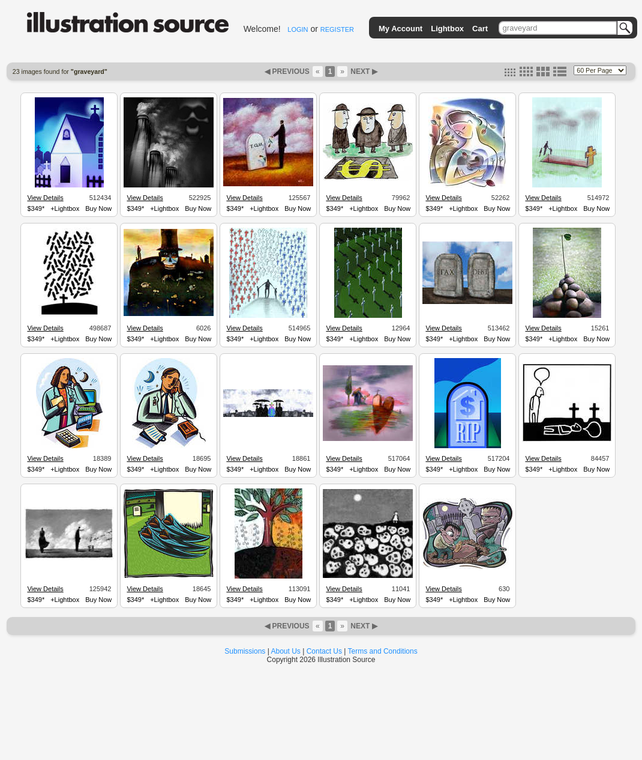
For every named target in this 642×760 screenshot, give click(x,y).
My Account (400, 28)
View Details (45, 197)
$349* (35, 208)
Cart (480, 28)
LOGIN (297, 29)
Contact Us (324, 651)
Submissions (244, 651)
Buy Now (98, 208)
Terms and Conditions (383, 651)
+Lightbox (64, 208)
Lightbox (447, 28)
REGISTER (337, 29)
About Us (286, 651)
